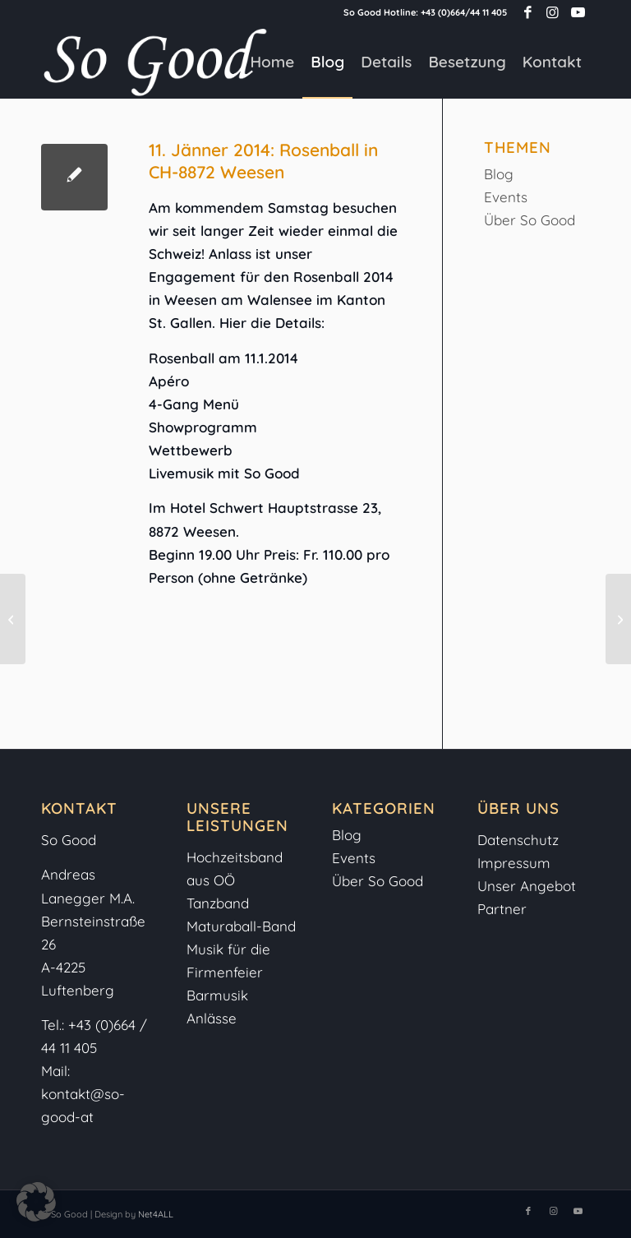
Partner (502, 908)
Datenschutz (518, 839)
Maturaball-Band (241, 926)
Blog (499, 173)
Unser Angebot (526, 885)
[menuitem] (272, 61)
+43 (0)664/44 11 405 (464, 12)
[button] (36, 1202)
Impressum (516, 862)
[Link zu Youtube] (577, 12)
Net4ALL (154, 1214)
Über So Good (529, 220)
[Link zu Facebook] (528, 12)
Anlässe (212, 1018)
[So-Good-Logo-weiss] (154, 61)
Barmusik (217, 995)
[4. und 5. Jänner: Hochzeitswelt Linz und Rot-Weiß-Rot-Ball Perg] (12, 619)
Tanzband (218, 903)
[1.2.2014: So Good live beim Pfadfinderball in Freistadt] (618, 619)
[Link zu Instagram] (552, 12)
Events (505, 197)
